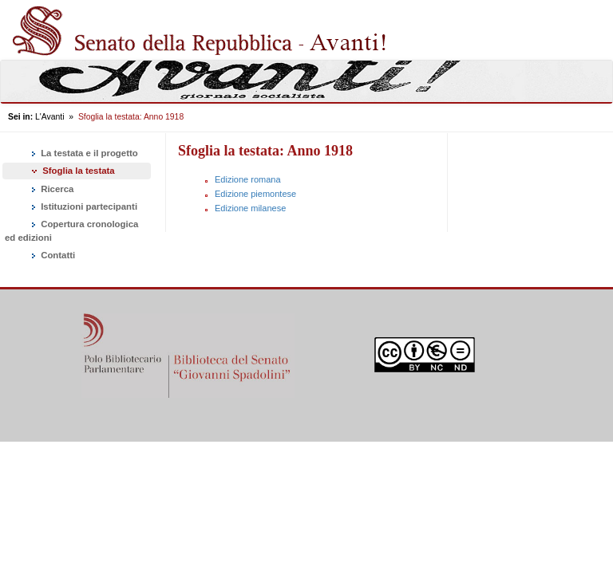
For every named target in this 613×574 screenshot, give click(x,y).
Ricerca (51, 189)
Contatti (52, 255)
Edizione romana (248, 179)
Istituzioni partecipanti (83, 207)
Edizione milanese (250, 208)
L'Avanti (49, 116)
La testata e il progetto (83, 153)
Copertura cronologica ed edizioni (71, 230)
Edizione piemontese (255, 194)
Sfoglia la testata (72, 171)
